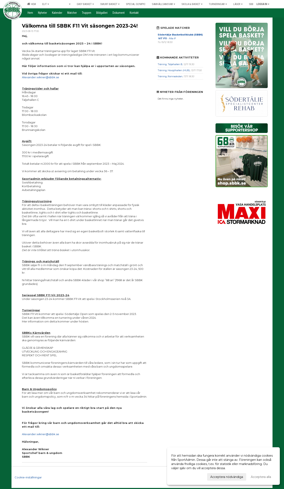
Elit (45, 4)
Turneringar (218, 4)
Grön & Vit (63, 4)
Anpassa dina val (183, 476)
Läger (238, 4)
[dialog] (223, 466)
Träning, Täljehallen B (170, 64)
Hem (31, 4)
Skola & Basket (192, 4)
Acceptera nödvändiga (226, 477)
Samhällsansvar (163, 4)
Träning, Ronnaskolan (170, 76)
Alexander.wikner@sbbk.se (40, 77)
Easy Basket (85, 4)
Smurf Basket (110, 4)
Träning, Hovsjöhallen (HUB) (174, 70)
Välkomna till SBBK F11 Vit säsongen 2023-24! (80, 26)
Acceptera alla (261, 477)
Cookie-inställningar (28, 477)
